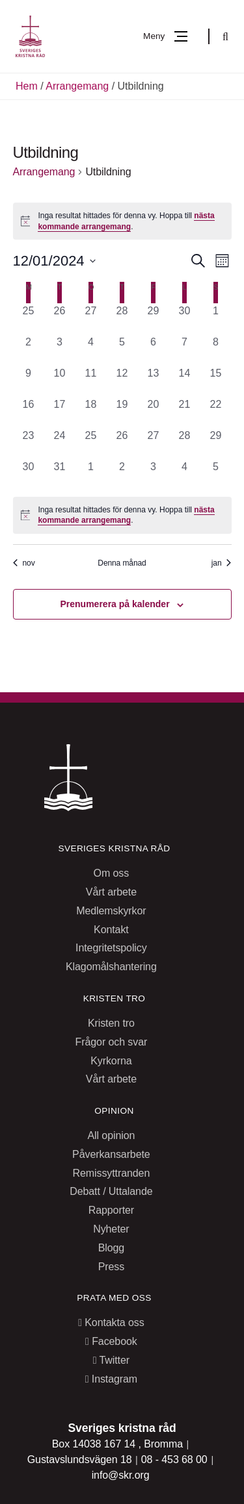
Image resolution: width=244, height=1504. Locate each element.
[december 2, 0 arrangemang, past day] (28, 350)
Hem (27, 86)
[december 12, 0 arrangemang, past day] (122, 381)
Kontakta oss (111, 1322)
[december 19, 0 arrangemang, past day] (122, 412)
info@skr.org (121, 1475)
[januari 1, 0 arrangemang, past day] (91, 474)
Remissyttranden (111, 1173)
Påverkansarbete (111, 1154)
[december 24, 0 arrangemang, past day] (59, 443)
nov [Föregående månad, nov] (24, 563)
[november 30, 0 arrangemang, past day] (184, 318)
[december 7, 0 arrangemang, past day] (184, 350)
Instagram (111, 1379)
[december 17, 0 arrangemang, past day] (59, 412)
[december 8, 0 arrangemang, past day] (216, 350)
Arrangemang (77, 86)
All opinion (111, 1135)
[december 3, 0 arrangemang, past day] (59, 350)
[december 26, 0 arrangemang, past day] (122, 443)
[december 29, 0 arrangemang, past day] (216, 443)
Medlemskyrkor (111, 910)
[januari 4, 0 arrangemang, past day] (184, 474)
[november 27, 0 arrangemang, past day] (91, 318)
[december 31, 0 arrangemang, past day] (59, 474)
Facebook (111, 1341)
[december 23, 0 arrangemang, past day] (28, 443)
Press (111, 1266)
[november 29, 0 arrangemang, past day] (153, 318)
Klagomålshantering (111, 966)
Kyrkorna (110, 1060)
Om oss (111, 873)
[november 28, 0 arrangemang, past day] (122, 318)
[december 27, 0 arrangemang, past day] (153, 443)
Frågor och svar (111, 1041)
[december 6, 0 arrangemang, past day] (153, 350)
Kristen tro (111, 1023)
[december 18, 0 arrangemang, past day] (91, 412)
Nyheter (111, 1229)
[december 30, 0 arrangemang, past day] (28, 474)
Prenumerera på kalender (115, 604)
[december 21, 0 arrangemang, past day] (184, 412)
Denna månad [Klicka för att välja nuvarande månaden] (122, 563)
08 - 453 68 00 (175, 1459)
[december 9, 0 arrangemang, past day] (28, 381)
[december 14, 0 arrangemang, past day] (184, 381)
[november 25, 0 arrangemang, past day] (28, 318)
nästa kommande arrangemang (126, 515)
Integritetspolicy (111, 947)
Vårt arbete (111, 891)
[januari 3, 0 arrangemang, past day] (153, 474)
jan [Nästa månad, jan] (221, 563)
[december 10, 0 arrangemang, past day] (59, 381)
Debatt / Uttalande (111, 1191)
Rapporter (111, 1210)
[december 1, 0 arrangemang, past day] (216, 318)
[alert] (122, 221)
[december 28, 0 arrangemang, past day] (184, 443)
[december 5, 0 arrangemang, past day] (122, 350)
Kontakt (111, 929)
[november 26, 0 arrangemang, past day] (59, 318)
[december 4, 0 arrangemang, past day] (91, 350)
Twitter (111, 1360)
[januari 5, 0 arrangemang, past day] (216, 474)
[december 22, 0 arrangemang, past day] (216, 412)
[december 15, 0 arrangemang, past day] (216, 381)
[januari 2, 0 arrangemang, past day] (122, 474)
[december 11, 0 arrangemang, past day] (91, 381)
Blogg (111, 1247)
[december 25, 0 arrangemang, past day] (91, 443)
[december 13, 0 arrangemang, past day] (153, 381)
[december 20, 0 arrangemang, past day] (153, 412)
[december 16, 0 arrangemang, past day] (28, 412)
